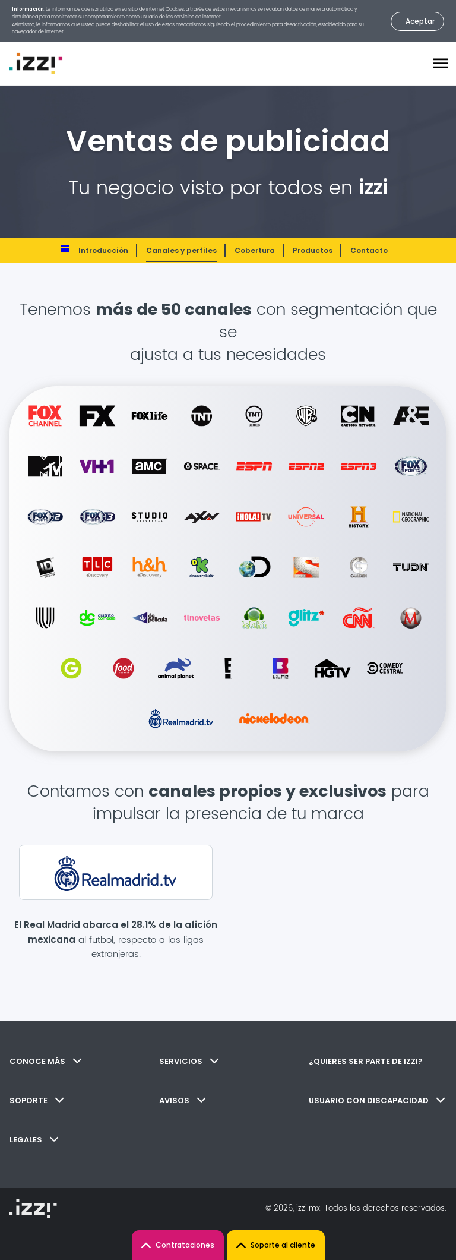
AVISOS (182, 1100)
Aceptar (420, 21)
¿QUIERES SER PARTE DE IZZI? (366, 1061)
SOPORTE (37, 1100)
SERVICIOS (188, 1061)
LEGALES (34, 1139)
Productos (312, 250)
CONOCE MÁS (45, 1061)
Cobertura (255, 250)
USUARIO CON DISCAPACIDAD (377, 1100)
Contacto (369, 250)
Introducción (103, 250)
